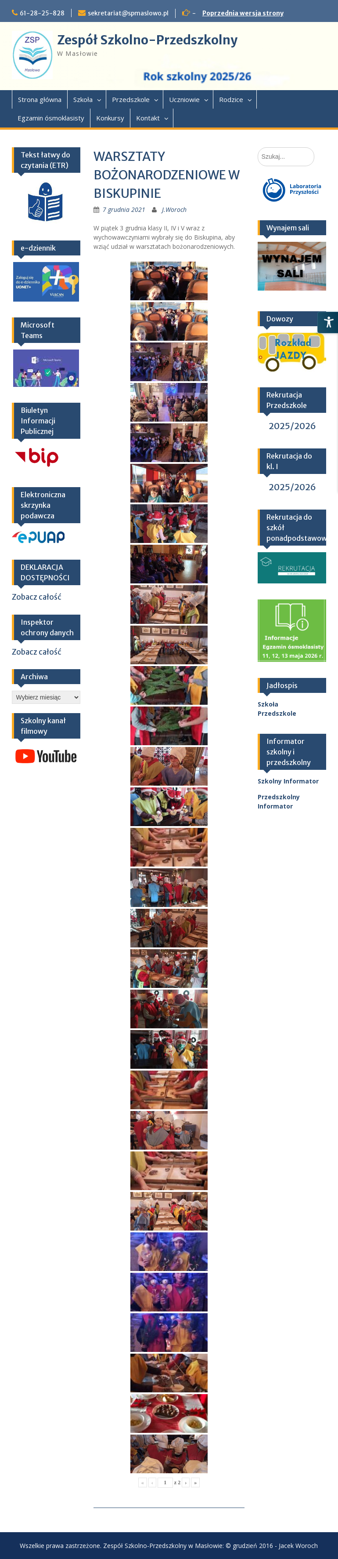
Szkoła (83, 99)
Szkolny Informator (288, 781)
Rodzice (231, 99)
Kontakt (148, 117)
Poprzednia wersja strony (243, 13)
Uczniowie (184, 99)
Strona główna (39, 99)
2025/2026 (292, 425)
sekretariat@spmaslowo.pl (128, 13)
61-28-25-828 (42, 13)
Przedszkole (131, 99)
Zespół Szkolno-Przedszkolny (147, 40)
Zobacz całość (36, 597)
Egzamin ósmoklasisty (51, 117)
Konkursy (110, 117)
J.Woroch (174, 209)
